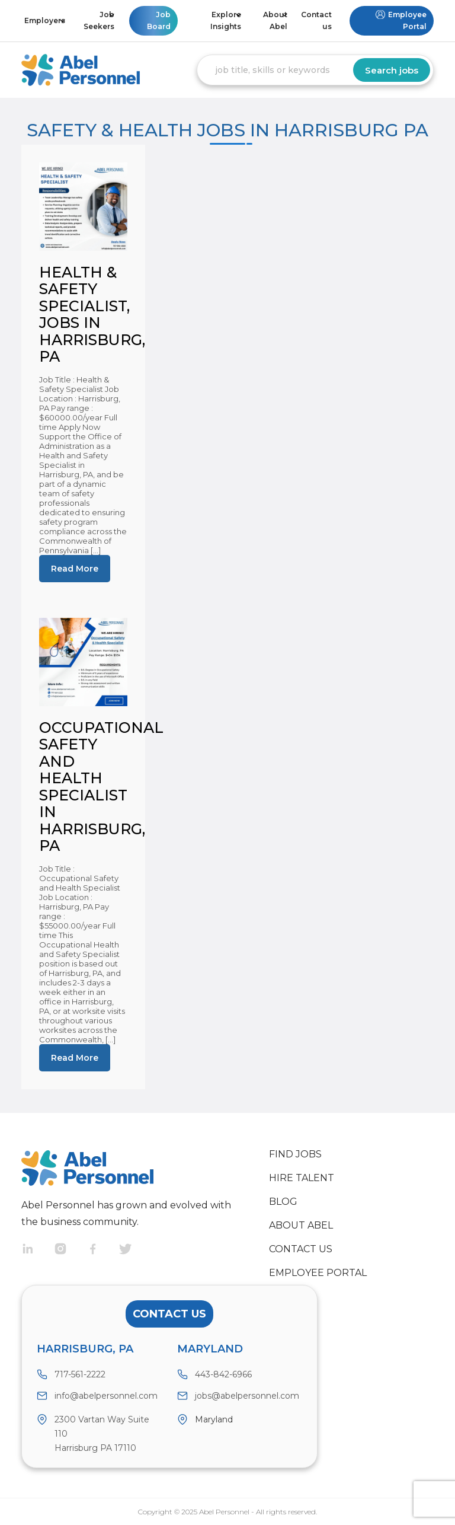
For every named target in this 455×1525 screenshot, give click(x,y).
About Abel (275, 20)
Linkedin (37, 1250)
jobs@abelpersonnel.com (247, 1395)
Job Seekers (99, 20)
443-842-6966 (223, 1374)
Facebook (102, 1250)
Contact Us (169, 1313)
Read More (74, 568)
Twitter (135, 1250)
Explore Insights (225, 20)
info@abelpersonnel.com (106, 1395)
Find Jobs (295, 1154)
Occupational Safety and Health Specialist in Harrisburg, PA (101, 787)
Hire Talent (301, 1177)
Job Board (159, 20)
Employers (44, 20)
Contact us (316, 20)
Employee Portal (407, 20)
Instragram (70, 1250)
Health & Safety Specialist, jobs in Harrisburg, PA (92, 314)
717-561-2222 (80, 1374)
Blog (283, 1201)
